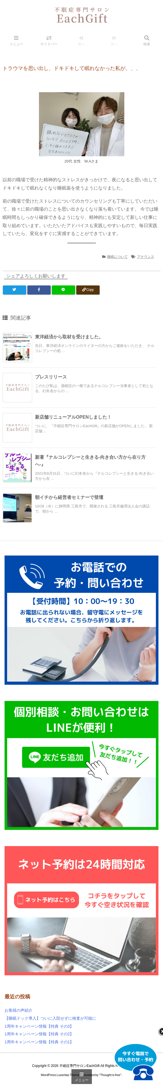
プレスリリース (51, 377)
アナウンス (145, 257)
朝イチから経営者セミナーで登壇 (69, 497)
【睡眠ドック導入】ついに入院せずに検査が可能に (50, 1018)
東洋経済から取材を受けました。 (69, 336)
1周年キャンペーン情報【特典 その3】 (39, 1026)
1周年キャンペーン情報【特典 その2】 (39, 1034)
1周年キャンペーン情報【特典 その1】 (39, 1042)
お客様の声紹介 (18, 1010)
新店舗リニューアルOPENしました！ (73, 417)
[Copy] (88, 290)
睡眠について (117, 257)
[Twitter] (14, 290)
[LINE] (63, 290)
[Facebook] (39, 290)
